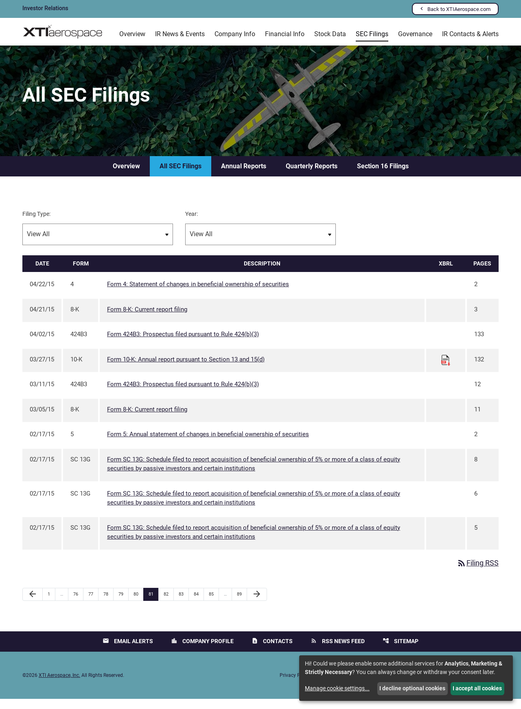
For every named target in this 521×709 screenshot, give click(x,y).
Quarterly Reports (311, 176)
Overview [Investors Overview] (132, 34)
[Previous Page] (32, 604)
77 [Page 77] (93, 604)
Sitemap (400, 651)
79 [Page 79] (123, 604)
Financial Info (284, 34)
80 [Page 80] (138, 604)
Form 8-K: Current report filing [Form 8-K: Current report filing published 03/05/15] (147, 419)
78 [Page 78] (108, 604)
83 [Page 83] (183, 604)
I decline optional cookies (412, 688)
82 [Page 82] (168, 604)
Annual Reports (243, 176)
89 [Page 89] (241, 604)
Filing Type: (36, 223)
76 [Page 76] (78, 604)
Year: (191, 223)
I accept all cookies (477, 688)
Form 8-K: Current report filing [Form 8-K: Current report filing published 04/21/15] (147, 319)
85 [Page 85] (213, 604)
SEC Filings (372, 34)
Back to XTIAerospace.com (458, 9)
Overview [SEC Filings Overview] (126, 176)
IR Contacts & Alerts (470, 34)
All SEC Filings (180, 176)
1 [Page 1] (51, 604)
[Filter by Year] (260, 244)
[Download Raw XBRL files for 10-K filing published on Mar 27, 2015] (445, 369)
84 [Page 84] (198, 604)
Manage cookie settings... (337, 688)
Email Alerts (128, 651)
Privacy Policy (295, 685)
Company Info (235, 34)
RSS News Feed (338, 651)
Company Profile (202, 651)
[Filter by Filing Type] (97, 244)
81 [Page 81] (153, 604)
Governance (415, 34)
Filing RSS (478, 573)
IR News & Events (180, 34)
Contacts (272, 651)
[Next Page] (257, 604)
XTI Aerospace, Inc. (59, 685)
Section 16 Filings (383, 176)
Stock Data (330, 34)
